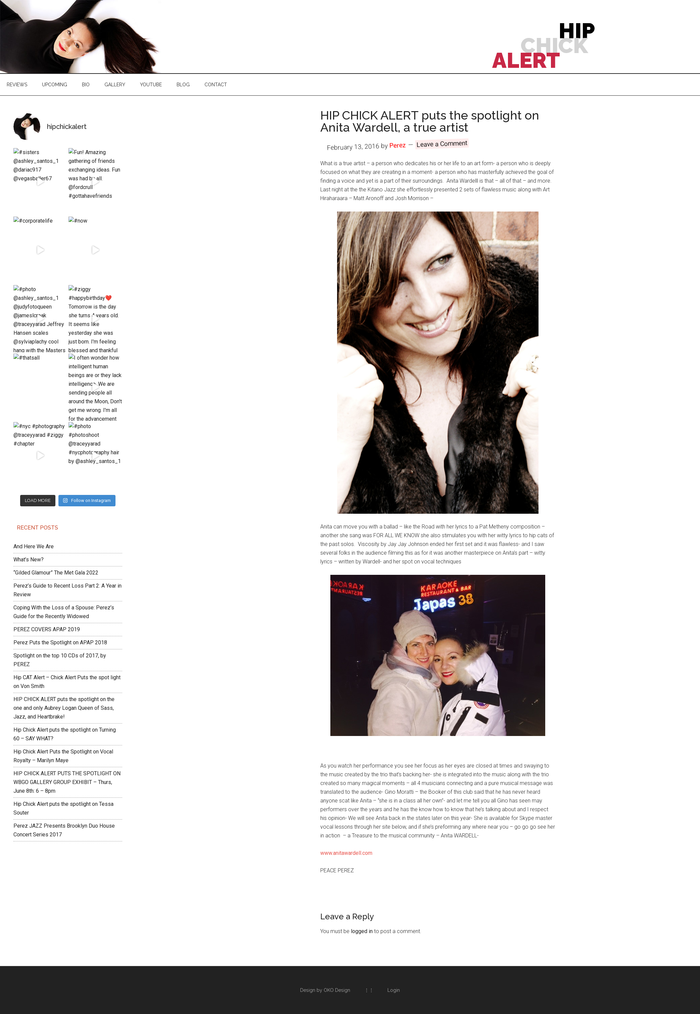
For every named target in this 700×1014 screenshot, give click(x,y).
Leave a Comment (442, 143)
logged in (362, 931)
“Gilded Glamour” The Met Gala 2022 (55, 464)
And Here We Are (33, 438)
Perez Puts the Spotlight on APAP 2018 (60, 534)
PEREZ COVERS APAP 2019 (46, 521)
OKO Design (337, 990)
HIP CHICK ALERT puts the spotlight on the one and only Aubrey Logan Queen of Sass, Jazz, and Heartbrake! (63, 599)
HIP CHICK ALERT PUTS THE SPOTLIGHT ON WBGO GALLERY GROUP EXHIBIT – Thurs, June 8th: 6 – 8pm (67, 674)
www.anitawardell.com (346, 853)
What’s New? (28, 451)
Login (393, 990)
